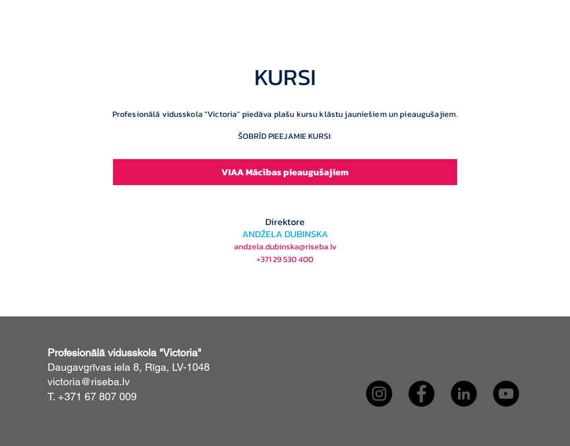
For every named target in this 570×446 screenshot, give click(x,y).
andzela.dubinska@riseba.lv (285, 247)
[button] (253, 65)
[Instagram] (379, 394)
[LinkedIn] (464, 394)
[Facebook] (421, 394)
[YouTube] (506, 394)
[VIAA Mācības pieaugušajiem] (285, 172)
